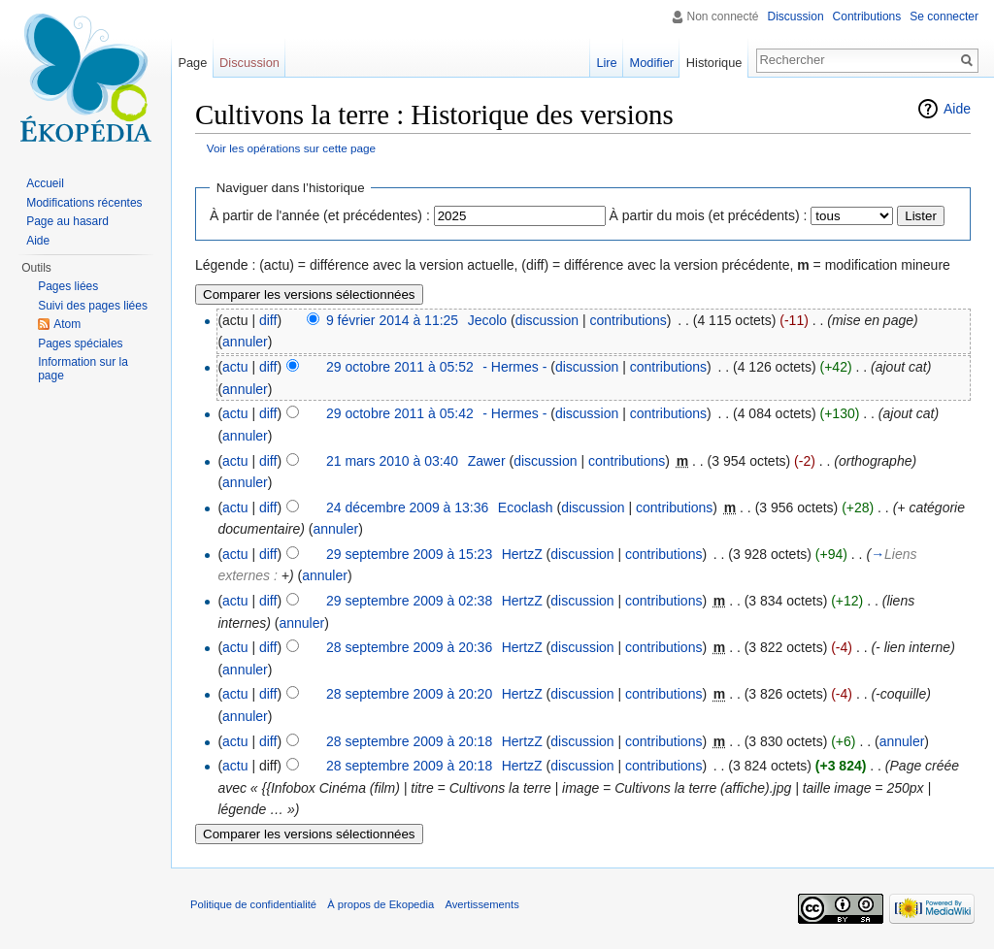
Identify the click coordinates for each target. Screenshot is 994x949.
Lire (606, 62)
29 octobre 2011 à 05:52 (400, 367)
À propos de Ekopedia (380, 904)
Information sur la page (83, 368)
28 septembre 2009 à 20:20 (409, 694)
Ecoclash (525, 507)
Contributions (867, 16)
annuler (245, 341)
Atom (67, 324)
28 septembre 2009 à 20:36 (409, 647)
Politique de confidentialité (253, 904)
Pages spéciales (80, 343)
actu (235, 367)
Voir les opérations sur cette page (291, 148)
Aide (957, 108)
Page (192, 62)
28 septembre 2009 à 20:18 (409, 741)
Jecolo (487, 320)
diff (268, 320)
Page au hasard (67, 221)
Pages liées (68, 286)
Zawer (487, 461)
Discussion (796, 16)
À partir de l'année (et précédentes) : (320, 215)
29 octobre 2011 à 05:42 (400, 413)
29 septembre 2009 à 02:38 (409, 600)
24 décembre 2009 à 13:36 (407, 507)
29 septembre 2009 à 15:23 (409, 554)
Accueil (45, 183)
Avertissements (481, 904)
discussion (547, 320)
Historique (714, 62)
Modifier (652, 62)
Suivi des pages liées (93, 305)
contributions (627, 320)
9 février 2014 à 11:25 (392, 320)
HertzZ (522, 554)
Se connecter (944, 16)
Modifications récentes (84, 203)
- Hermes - (514, 367)
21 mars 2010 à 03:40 (392, 461)
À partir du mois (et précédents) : (709, 215)
